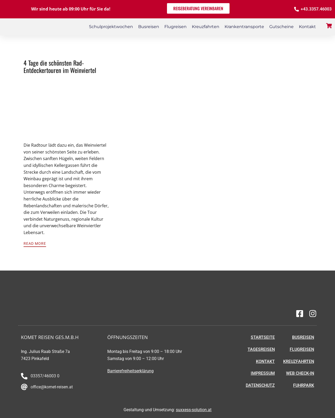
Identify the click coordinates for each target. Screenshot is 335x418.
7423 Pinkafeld (35, 358)
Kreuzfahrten (205, 26)
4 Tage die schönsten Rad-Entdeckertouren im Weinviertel (60, 66)
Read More (35, 243)
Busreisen (148, 26)
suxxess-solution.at (193, 409)
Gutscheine (281, 26)
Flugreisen (175, 26)
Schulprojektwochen (111, 26)
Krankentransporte (244, 26)
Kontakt (307, 26)
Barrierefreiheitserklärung (130, 370)
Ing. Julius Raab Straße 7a (45, 351)
